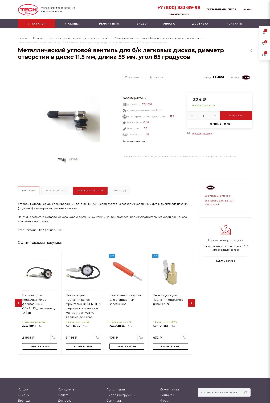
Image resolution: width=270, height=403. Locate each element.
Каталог (23, 389)
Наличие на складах (90, 190)
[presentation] (18, 303)
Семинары (114, 400)
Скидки (24, 395)
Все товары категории (217, 195)
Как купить (66, 389)
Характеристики (56, 190)
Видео (120, 191)
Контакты (167, 395)
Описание (28, 190)
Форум (165, 400)
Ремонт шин (116, 389)
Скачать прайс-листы (221, 9)
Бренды (24, 400)
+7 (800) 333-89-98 (179, 7)
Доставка (65, 400)
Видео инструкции (121, 395)
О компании (169, 389)
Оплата (63, 395)
